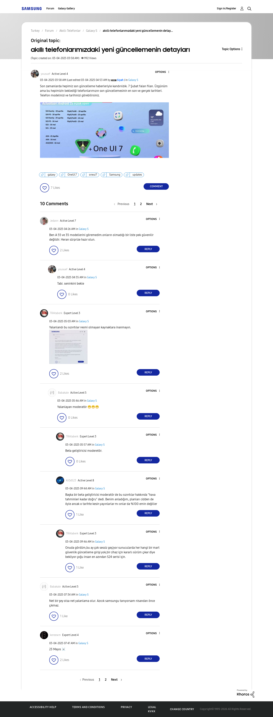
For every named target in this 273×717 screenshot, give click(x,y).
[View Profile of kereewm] (55, 635)
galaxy (51, 174)
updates (137, 174)
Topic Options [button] (231, 49)
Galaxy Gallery (66, 8)
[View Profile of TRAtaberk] (56, 313)
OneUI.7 (72, 174)
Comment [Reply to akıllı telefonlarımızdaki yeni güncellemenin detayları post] (156, 186)
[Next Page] (152, 204)
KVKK (151, 711)
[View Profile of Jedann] (54, 220)
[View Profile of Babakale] (63, 392)
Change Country (182, 709)
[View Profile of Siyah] (120, 80)
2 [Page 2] (141, 204)
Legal (152, 707)
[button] (162, 72)
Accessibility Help (43, 707)
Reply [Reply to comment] (148, 249)
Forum (50, 8)
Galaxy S (133, 80)
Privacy (126, 707)
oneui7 (93, 174)
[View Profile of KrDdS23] (71, 480)
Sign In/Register (226, 8)
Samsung (114, 174)
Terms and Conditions (88, 707)
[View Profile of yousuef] (45, 74)
